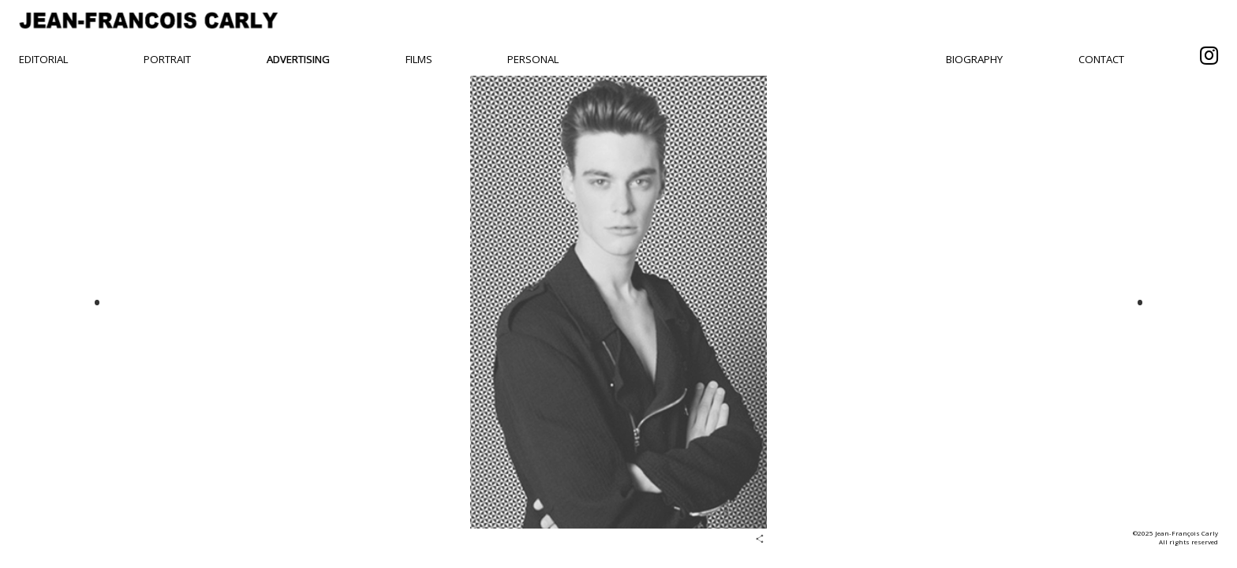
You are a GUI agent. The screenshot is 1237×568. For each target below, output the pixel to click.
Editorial (43, 59)
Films (418, 59)
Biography (974, 59)
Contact (1101, 59)
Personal (533, 59)
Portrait (167, 59)
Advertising (298, 59)
